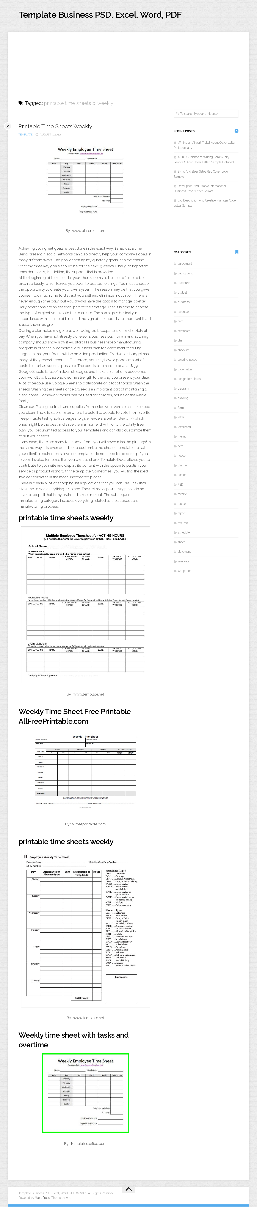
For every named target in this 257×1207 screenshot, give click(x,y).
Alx (68, 1198)
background (185, 273)
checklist (183, 350)
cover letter (185, 369)
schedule (184, 533)
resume (183, 523)
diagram (183, 389)
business (184, 302)
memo (182, 437)
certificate (184, 331)
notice (181, 456)
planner (183, 465)
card (180, 322)
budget (182, 293)
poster (182, 475)
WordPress (42, 1198)
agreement (185, 264)
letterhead (184, 427)
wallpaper (184, 571)
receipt (182, 494)
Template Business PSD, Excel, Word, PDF (105, 15)
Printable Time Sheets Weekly (56, 126)
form (181, 408)
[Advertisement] (128, 62)
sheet (181, 542)
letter (181, 418)
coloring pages (187, 360)
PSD (180, 485)
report (181, 514)
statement (184, 552)
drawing (183, 398)
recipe (182, 504)
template (26, 135)
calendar (183, 312)
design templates (189, 379)
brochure (184, 283)
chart (181, 341)
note (180, 446)
